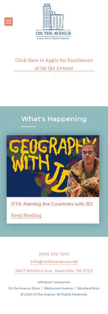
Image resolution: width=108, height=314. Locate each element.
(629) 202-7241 (54, 253)
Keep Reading (26, 215)
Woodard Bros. (88, 288)
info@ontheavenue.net (54, 261)
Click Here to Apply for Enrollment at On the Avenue (54, 64)
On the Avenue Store (24, 288)
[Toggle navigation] (8, 21)
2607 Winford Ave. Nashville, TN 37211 (54, 270)
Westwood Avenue (58, 288)
